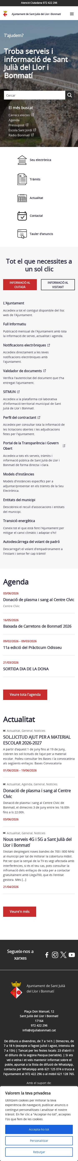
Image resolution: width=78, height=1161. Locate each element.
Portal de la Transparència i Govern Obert (31, 446)
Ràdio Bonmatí (19, 135)
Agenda (14, 120)
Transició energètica (19, 521)
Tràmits (28, 179)
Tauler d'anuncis (35, 234)
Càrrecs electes (19, 115)
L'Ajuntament (13, 303)
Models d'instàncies (18, 474)
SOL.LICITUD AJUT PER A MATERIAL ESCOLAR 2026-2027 (37, 740)
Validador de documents (22, 371)
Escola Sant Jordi (20, 130)
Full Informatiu (14, 324)
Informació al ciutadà (20, 285)
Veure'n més (20, 911)
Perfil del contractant (19, 417)
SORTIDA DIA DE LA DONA (25, 668)
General (27, 731)
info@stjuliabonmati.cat (39, 1030)
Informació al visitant (58, 285)
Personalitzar (39, 1141)
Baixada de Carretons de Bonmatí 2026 (37, 626)
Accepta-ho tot (39, 1129)
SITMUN (9, 392)
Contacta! (30, 216)
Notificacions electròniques (24, 345)
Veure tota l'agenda (25, 694)
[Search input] (34, 95)
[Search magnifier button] (69, 95)
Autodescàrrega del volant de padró (31, 541)
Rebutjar (39, 1152)
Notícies (39, 731)
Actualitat (30, 198)
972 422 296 (39, 1025)
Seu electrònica (34, 160)
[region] (39, 1123)
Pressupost (16, 125)
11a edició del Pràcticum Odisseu (32, 647)
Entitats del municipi (19, 500)
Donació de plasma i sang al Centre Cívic (38, 599)
